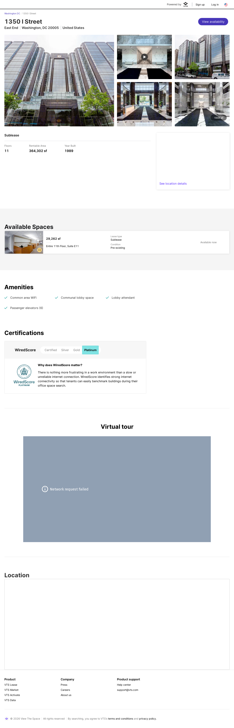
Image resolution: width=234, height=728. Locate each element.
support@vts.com (127, 689)
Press (64, 684)
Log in (215, 4)
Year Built (70, 145)
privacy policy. (148, 718)
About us (66, 694)
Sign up (200, 4)
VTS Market (11, 689)
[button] (39, 250)
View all (218, 117)
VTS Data (10, 700)
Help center (124, 684)
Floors (8, 145)
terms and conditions (120, 718)
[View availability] (213, 21)
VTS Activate (12, 694)
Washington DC (12, 13)
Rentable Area (37, 145)
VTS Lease (10, 684)
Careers (65, 689)
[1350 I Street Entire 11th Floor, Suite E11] (117, 242)
